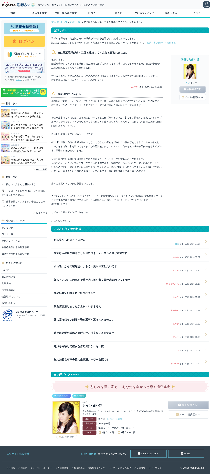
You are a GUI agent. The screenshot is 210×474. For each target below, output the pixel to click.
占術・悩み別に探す (66, 13)
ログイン (26, 41)
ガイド (118, 13)
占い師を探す (39, 13)
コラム (197, 13)
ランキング (7, 227)
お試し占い (171, 13)
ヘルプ (5, 270)
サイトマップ (155, 468)
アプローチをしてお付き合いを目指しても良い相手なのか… (23, 193)
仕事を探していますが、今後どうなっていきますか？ (23, 203)
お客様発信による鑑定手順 (15, 247)
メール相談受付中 (189, 414)
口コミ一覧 (7, 234)
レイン (186, 82)
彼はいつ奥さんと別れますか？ (21, 184)
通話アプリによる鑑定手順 (15, 254)
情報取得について (11, 296)
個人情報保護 (8, 276)
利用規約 (6, 283)
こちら (18, 80)
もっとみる (41, 169)
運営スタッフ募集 (11, 240)
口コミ (92, 13)
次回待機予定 (190, 405)
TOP (13, 13)
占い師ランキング (144, 13)
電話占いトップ (59, 22)
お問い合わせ (8, 303)
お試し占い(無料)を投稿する (161, 42)
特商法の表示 (8, 290)
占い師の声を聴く (67, 437)
